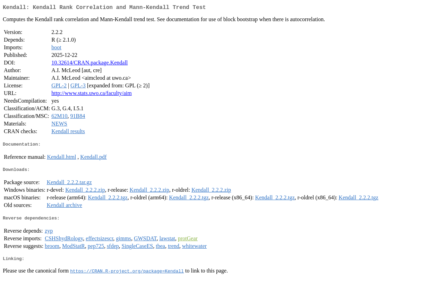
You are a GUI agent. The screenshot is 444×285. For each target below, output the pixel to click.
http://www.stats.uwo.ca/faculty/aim (91, 94)
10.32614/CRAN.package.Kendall (89, 64)
